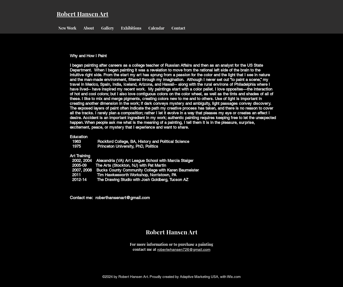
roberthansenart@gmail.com (122, 197)
